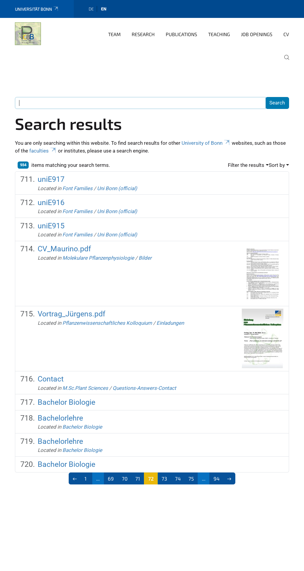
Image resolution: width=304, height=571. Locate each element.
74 (178, 478)
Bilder (145, 258)
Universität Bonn (37, 9)
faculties (43, 151)
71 (137, 478)
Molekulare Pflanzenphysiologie (98, 258)
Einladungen (170, 323)
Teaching (219, 34)
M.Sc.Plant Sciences (85, 388)
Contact (51, 379)
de (91, 8)
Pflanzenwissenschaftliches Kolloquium (107, 323)
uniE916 (51, 202)
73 (164, 478)
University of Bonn (206, 143)
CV (286, 34)
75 (191, 478)
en (103, 8)
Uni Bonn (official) (117, 188)
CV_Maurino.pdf (64, 248)
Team (114, 34)
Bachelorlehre (60, 418)
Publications (181, 34)
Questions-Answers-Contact (144, 388)
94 (216, 478)
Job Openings (256, 34)
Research (143, 34)
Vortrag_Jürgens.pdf (71, 314)
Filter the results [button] (246, 165)
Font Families (77, 188)
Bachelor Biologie (66, 402)
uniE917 (51, 179)
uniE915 (51, 225)
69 (111, 478)
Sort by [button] (277, 165)
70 (125, 478)
